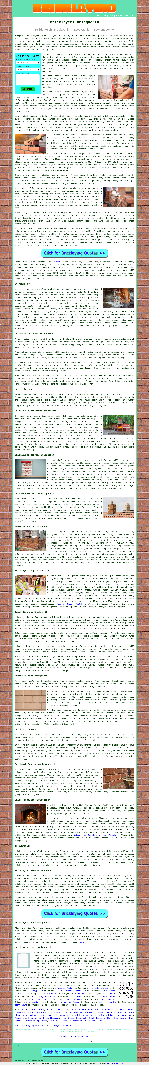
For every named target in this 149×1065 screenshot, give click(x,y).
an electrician (40, 999)
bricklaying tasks (96, 972)
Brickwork (54, 1021)
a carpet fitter (70, 1002)
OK (122, 1064)
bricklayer (72, 38)
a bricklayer (30, 988)
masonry (65, 958)
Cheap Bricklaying (116, 1012)
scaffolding (21, 1005)
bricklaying (52, 942)
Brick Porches (125, 1015)
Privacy (132, 1045)
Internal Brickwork (81, 1010)
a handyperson (35, 991)
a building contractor (43, 997)
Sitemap (16, 1045)
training (19, 156)
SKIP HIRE (106, 999)
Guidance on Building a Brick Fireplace (96, 835)
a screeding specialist (73, 991)
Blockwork (81, 1018)
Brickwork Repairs (24, 1012)
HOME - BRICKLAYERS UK (74, 1036)
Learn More (112, 1064)
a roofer (110, 994)
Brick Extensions (84, 1015)
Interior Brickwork (72, 1021)
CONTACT (119, 16)
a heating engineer (101, 988)
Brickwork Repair (94, 1012)
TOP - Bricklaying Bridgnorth (30, 1026)
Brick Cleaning (73, 1012)
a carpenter (50, 994)
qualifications (79, 162)
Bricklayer (31, 1015)
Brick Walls (126, 1010)
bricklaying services (45, 969)
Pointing (41, 1012)
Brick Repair (47, 1015)
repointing (39, 775)
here (82, 942)
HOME (97, 16)
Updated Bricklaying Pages (48, 1045)
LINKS (104, 16)
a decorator (81, 994)
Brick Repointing (93, 1021)
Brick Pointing (64, 1015)
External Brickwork (57, 1010)
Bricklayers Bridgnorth (61, 1026)
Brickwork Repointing (36, 1021)
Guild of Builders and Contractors (69, 240)
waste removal (74, 999)
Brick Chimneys (51, 1018)
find (23, 928)
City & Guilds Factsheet (71, 604)
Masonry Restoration (33, 1010)
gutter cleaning (107, 1002)
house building (53, 854)
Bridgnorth (58, 262)
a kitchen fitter (64, 988)
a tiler (77, 997)
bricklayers (93, 175)
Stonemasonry (56, 1012)
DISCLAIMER (128, 16)
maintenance (21, 510)
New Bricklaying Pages (29, 1045)
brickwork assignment (58, 97)
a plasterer (35, 1002)
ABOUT (111, 16)
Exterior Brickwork (105, 1015)
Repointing (20, 1018)
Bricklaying (21, 262)
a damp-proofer (107, 997)
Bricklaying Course (57, 474)
